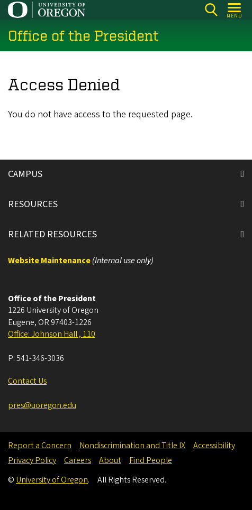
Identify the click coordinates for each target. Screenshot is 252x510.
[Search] (211, 9)
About (110, 460)
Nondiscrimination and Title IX (132, 445)
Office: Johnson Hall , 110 (51, 334)
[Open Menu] (235, 10)
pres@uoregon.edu (42, 405)
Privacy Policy (32, 460)
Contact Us (27, 381)
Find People (150, 460)
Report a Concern (39, 445)
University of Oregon (52, 480)
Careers (77, 460)
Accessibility (214, 445)
